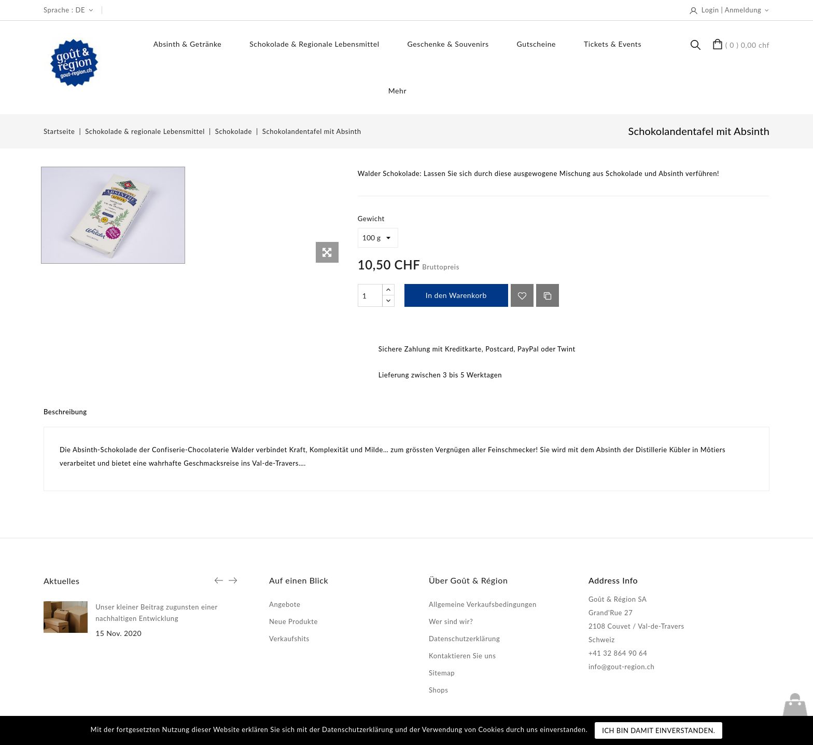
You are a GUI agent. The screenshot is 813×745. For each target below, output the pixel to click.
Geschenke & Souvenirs (448, 43)
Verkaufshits (289, 638)
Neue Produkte (293, 621)
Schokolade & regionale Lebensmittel (314, 43)
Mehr (397, 90)
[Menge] (370, 295)
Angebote (284, 604)
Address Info (613, 580)
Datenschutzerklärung (464, 638)
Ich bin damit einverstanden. (658, 730)
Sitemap (442, 673)
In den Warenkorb (456, 295)
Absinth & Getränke (187, 43)
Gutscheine (536, 43)
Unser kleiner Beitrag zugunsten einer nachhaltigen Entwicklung (156, 612)
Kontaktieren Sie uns (462, 656)
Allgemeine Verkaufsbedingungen (483, 604)
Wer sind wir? (451, 621)
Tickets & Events (612, 43)
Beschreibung (65, 412)
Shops (438, 690)
